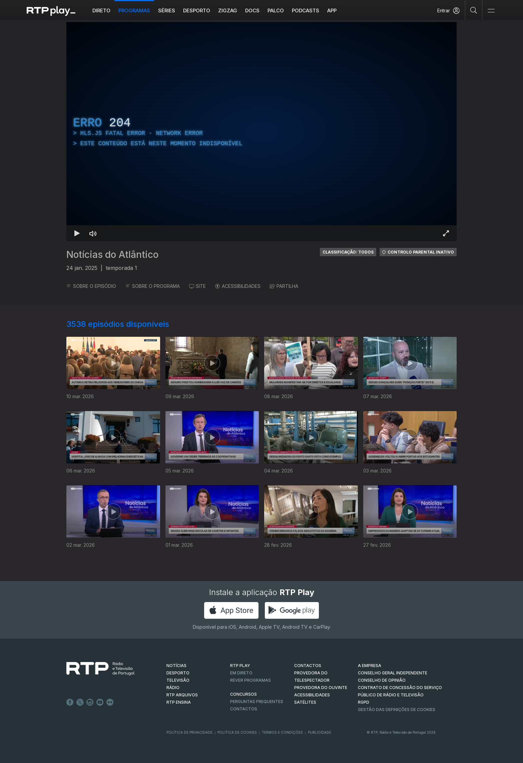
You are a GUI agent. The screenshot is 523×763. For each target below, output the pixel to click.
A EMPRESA (369, 665)
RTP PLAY (240, 665)
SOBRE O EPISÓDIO (91, 286)
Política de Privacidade (189, 732)
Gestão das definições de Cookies (396, 709)
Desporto (196, 10)
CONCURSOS (243, 694)
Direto (101, 10)
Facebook (70, 702)
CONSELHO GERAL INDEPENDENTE (392, 672)
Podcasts (305, 10)
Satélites (305, 702)
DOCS (252, 10)
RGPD (363, 702)
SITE (197, 286)
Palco (276, 10)
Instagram (90, 702)
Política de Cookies (237, 732)
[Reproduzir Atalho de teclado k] (77, 233)
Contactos (243, 708)
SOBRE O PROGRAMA (152, 286)
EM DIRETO (241, 672)
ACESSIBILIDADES (237, 286)
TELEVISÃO (177, 680)
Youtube (100, 702)
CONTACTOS (307, 665)
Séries (166, 10)
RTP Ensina (178, 702)
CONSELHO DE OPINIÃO (382, 680)
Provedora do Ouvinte (320, 687)
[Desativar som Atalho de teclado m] (93, 233)
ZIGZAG (227, 10)
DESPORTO (177, 672)
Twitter (80, 702)
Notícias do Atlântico (112, 254)
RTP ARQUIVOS (182, 694)
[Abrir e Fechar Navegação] (491, 11)
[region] (261, 131)
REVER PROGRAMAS (250, 680)
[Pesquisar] (473, 10)
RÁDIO (172, 687)
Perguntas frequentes (256, 701)
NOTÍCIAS (176, 665)
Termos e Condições (282, 732)
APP (332, 10)
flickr (110, 702)
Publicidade (319, 732)
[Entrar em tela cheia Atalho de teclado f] (446, 233)
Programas (134, 10)
